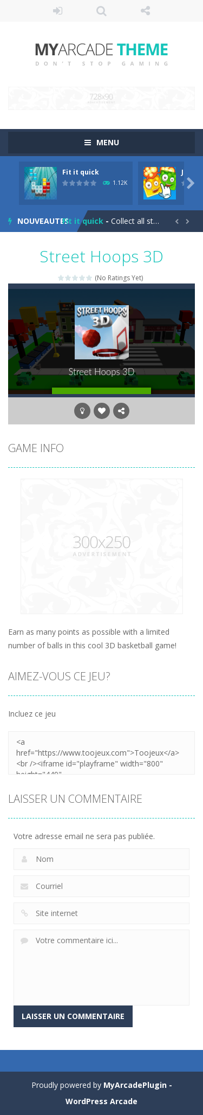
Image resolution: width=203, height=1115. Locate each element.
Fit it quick (80, 172)
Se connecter (57, 11)
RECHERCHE (101, 11)
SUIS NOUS (145, 11)
